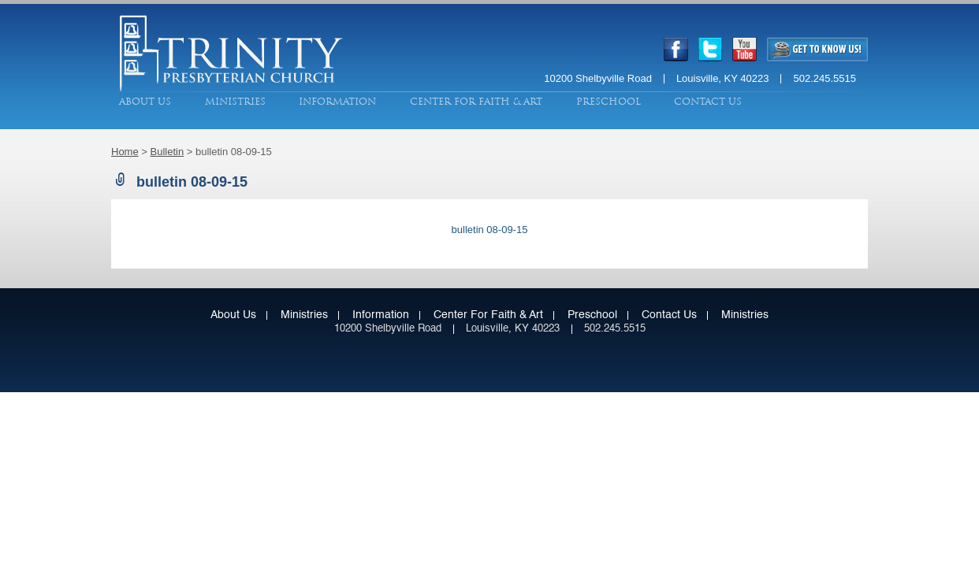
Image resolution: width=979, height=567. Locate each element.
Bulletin (167, 152)
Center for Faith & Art (476, 101)
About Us (145, 101)
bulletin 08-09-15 (490, 229)
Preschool (608, 101)
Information (337, 101)
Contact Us (708, 101)
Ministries (235, 101)
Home (125, 152)
